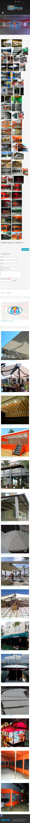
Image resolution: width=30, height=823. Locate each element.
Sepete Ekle (25, 249)
